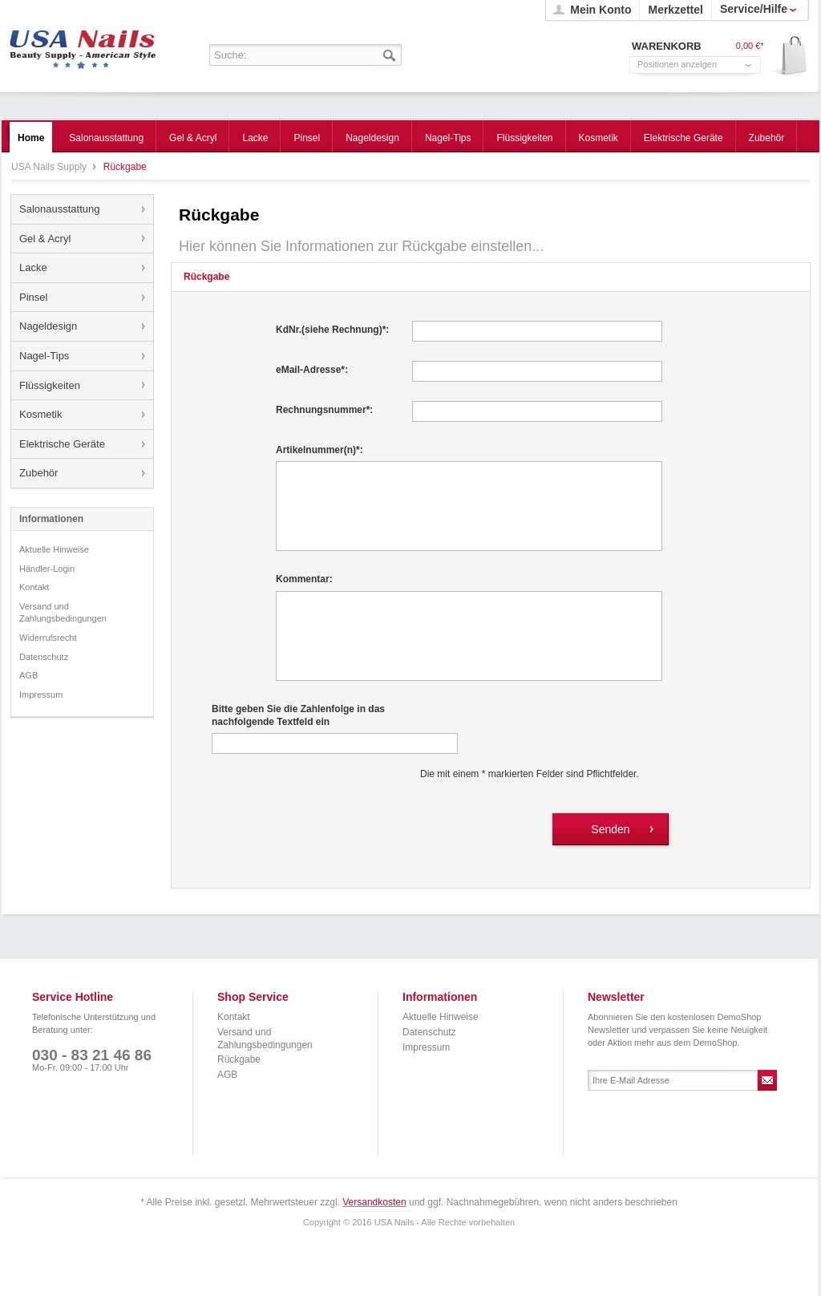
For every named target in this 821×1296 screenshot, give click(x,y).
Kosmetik (40, 414)
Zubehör (38, 473)
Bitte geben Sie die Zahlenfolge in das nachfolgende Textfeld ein (298, 715)
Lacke (33, 267)
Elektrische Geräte (62, 444)
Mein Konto (600, 9)
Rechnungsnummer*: (324, 409)
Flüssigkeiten (49, 385)
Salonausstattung (59, 209)
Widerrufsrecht (48, 637)
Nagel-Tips (44, 356)
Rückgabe (239, 1059)
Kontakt (34, 587)
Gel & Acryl (45, 239)
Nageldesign (48, 326)
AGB (28, 675)
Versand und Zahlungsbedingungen (63, 612)
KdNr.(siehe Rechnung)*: (332, 329)
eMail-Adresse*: (312, 369)
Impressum (41, 694)
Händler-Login (47, 568)
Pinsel (33, 297)
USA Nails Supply (83, 44)
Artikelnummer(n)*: (319, 450)
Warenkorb (788, 56)
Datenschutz (43, 657)
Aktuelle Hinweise (54, 549)
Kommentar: (304, 579)
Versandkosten (374, 1202)
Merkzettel (675, 9)
